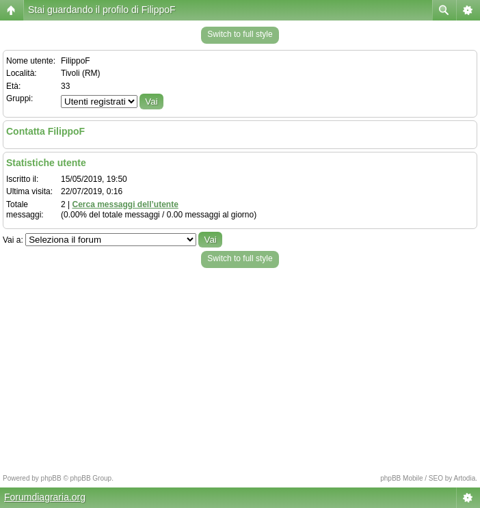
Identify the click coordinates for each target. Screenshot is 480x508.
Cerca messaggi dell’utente (125, 204)
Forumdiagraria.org (44, 497)
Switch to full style (239, 34)
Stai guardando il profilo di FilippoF (102, 9)
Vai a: (13, 240)
